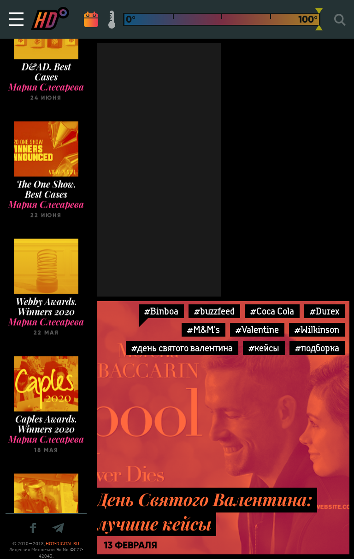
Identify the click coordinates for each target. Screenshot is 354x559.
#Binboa (161, 311)
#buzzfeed (214, 311)
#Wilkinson (317, 329)
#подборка (317, 348)
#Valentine (257, 329)
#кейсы (263, 348)
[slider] (319, 19)
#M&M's (203, 329)
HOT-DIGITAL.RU (62, 544)
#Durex (324, 311)
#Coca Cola (272, 311)
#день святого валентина (182, 348)
